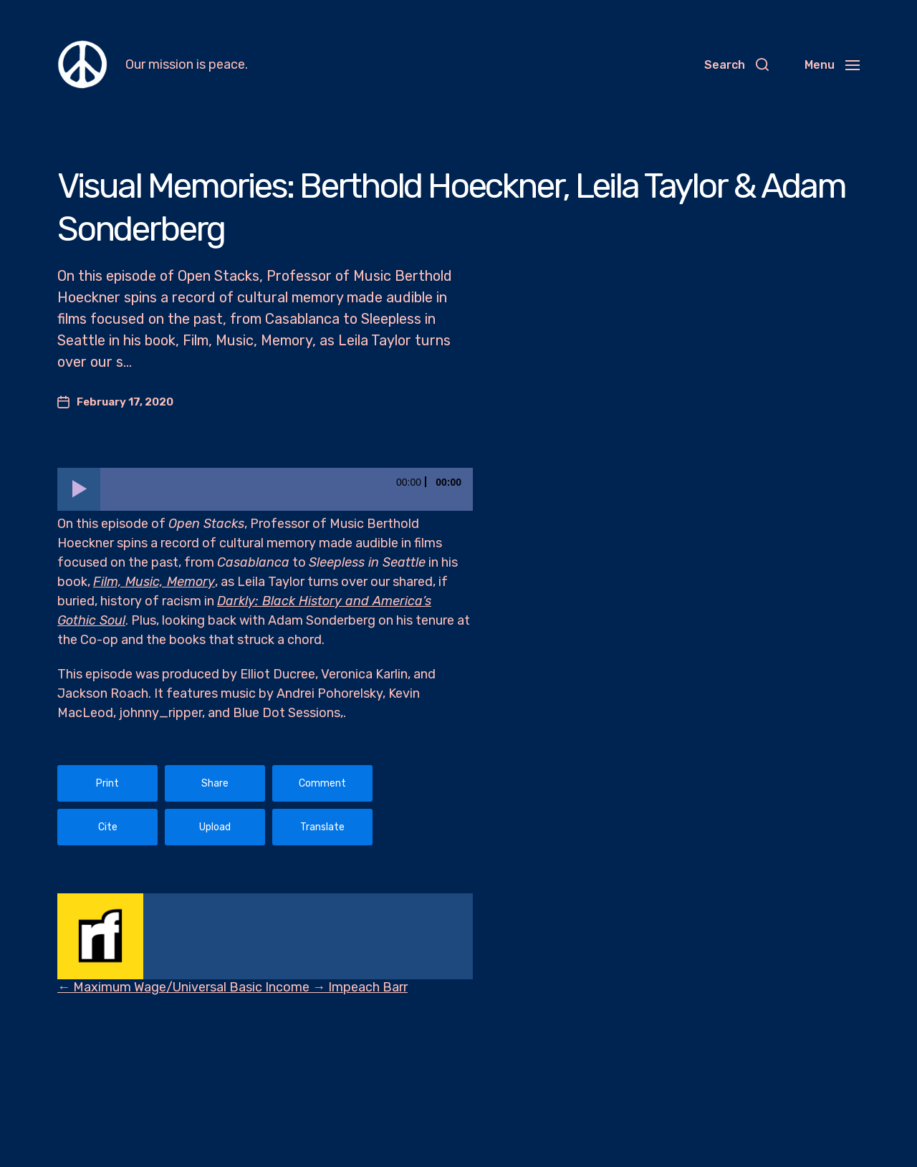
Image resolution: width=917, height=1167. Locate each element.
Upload (215, 827)
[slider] (286, 489)
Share (215, 783)
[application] (265, 489)
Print (107, 783)
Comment (322, 783)
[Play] (78, 489)
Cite (107, 827)
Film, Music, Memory (154, 582)
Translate (322, 827)
